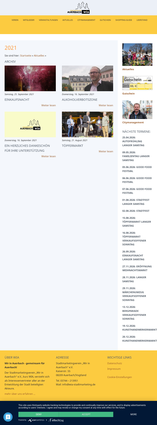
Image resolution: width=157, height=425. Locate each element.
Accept (86, 414)
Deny (39, 414)
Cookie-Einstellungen (119, 377)
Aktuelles (39, 55)
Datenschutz (114, 363)
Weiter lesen (48, 105)
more (133, 414)
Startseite (25, 55)
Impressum (114, 368)
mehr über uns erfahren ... (20, 394)
